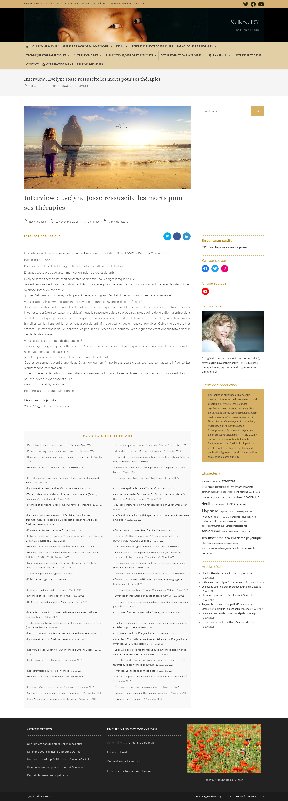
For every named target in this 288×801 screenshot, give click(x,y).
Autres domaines (88, 55)
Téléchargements (90, 64)
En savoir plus (210, 371)
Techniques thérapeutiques (48, 55)
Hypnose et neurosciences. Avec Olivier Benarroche (56, 546)
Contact (32, 64)
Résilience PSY (244, 22)
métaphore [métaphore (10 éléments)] (224, 517)
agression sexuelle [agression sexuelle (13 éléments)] (211, 481)
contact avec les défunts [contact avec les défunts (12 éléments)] (213, 497)
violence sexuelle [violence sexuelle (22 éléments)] (244, 548)
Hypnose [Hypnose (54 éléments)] (210, 510)
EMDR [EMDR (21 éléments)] (231, 504)
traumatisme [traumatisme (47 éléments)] (213, 537)
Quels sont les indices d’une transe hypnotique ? (54, 692)
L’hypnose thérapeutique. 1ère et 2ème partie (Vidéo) (144, 589)
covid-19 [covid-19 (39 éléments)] (251, 497)
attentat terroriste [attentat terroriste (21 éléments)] (242, 486)
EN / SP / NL (222, 55)
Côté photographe (59, 64)
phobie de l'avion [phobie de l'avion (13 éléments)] (210, 521)
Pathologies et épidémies (196, 46)
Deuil (122, 46)
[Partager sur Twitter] (167, 236)
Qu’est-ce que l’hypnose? (128, 698)
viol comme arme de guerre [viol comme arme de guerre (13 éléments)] (225, 543)
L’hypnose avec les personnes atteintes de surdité (142, 573)
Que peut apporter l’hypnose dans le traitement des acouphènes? (150, 676)
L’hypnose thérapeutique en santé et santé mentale (143, 595)
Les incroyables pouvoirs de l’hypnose (48, 670)
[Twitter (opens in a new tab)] (245, 4)
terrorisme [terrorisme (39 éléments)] (211, 531)
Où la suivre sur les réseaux (124, 761)
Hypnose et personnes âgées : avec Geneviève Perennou (59, 504)
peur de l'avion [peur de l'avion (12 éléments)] (249, 517)
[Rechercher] (257, 111)
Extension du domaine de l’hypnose (46, 589)
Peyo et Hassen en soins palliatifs (221, 604)
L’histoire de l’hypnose (39, 579)
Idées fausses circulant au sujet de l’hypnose (52, 698)
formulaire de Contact (141, 742)
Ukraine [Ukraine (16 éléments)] (206, 543)
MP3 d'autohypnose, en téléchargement (225, 247)
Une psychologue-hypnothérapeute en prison (139, 546)
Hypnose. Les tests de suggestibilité (134, 670)
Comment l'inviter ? (119, 752)
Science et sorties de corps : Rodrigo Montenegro (229, 613)
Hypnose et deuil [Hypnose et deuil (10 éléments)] (226, 512)
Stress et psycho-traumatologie (87, 46)
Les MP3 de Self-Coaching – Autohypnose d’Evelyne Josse (60, 649)
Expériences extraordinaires (152, 46)
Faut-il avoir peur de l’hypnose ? (44, 660)
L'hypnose (94, 221)
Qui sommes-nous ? (45, 46)
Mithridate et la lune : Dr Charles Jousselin (138, 451)
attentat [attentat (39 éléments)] (228, 481)
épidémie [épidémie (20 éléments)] (207, 553)
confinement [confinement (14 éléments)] (241, 491)
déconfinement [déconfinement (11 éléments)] (218, 504)
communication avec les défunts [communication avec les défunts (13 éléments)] (217, 491)
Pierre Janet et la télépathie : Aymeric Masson (53, 445)
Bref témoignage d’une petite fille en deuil (50, 601)
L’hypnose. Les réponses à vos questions (136, 687)
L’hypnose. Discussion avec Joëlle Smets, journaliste (143, 612)
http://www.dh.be (156, 253)
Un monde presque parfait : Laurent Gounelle (227, 595)
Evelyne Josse (37, 221)
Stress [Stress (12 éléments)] (223, 521)
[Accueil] (27, 46)
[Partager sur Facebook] (177, 236)
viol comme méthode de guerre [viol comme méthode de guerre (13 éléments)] (216, 548)
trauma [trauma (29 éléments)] (244, 531)
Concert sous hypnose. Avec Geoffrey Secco (139, 530)
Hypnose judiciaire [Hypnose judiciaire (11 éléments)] (243, 511)
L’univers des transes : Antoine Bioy (47, 530)
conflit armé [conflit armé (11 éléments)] (254, 492)
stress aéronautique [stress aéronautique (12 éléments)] (237, 521)
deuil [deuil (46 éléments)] (206, 503)
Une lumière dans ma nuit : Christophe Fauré (227, 573)
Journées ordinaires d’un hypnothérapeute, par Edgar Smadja (148, 504)
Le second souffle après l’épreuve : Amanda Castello (231, 586)
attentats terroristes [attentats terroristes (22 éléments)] (215, 486)
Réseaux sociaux (256, 796)
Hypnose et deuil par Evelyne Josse (134, 633)
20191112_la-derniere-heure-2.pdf (48, 406)
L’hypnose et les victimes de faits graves (49, 595)
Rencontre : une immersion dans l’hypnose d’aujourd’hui (58, 456)
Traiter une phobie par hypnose (44, 573)
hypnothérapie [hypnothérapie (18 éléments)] (210, 516)
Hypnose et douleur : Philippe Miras (47, 467)
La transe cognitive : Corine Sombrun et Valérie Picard (144, 445)
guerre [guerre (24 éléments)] (241, 504)
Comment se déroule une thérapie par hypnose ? (141, 692)
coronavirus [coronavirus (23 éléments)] (234, 497)
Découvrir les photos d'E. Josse (224, 779)
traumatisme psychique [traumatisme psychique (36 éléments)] (243, 538)
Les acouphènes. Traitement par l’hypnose (50, 687)
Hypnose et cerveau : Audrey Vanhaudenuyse (52, 488)
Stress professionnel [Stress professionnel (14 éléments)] (236, 525)
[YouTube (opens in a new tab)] (260, 4)
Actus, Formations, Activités (183, 55)
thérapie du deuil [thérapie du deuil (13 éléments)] (230, 531)
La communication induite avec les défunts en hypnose (57, 633)
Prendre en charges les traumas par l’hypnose (52, 451)
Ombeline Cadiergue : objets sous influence (226, 608)
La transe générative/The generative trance (138, 477)
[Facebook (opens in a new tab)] (253, 4)
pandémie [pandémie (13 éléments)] (235, 516)
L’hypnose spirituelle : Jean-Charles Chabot (138, 488)
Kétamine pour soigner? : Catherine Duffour (226, 582)
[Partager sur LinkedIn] (187, 236)
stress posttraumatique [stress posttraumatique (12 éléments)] (213, 526)
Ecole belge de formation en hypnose (129, 771)
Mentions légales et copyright (208, 796)
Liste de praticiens (248, 55)
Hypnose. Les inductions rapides (45, 676)
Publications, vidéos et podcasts (131, 55)
